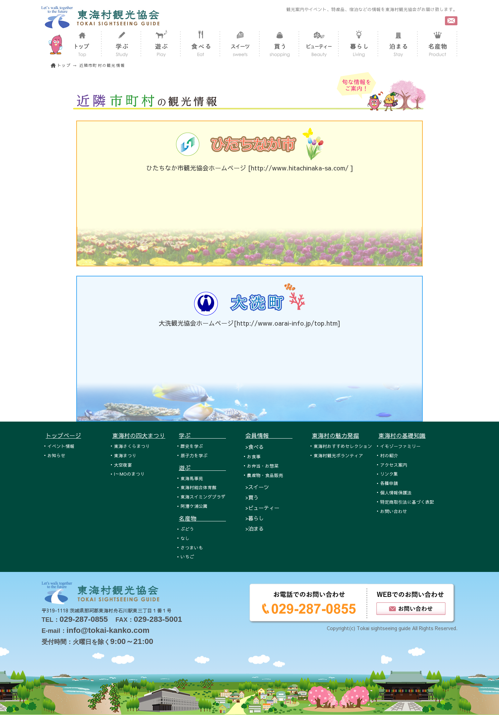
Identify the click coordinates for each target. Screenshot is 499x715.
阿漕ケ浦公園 (194, 506)
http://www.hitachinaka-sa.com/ (300, 168)
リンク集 (389, 474)
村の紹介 (389, 455)
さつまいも (192, 547)
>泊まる (254, 528)
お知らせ (56, 455)
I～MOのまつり (129, 474)
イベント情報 (61, 446)
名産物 (202, 518)
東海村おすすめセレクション (343, 446)
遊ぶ (202, 468)
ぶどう (187, 529)
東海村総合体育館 (199, 487)
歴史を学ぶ (192, 446)
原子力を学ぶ (194, 455)
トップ (64, 65)
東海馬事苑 (192, 478)
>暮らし (254, 518)
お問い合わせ (393, 511)
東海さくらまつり (132, 446)
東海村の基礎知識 (402, 435)
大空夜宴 (123, 465)
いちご (187, 556)
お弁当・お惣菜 (263, 466)
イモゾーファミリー (400, 446)
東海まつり (125, 455)
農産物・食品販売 (265, 475)
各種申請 (389, 483)
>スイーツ (257, 487)
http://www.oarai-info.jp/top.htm (287, 323)
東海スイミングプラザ (203, 497)
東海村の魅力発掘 (335, 435)
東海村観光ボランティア (338, 455)
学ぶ (202, 435)
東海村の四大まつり (138, 435)
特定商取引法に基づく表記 (407, 502)
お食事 (254, 456)
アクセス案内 (393, 465)
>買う (252, 497)
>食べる (254, 446)
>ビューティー (262, 507)
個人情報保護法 (396, 492)
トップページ (63, 435)
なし (185, 538)
